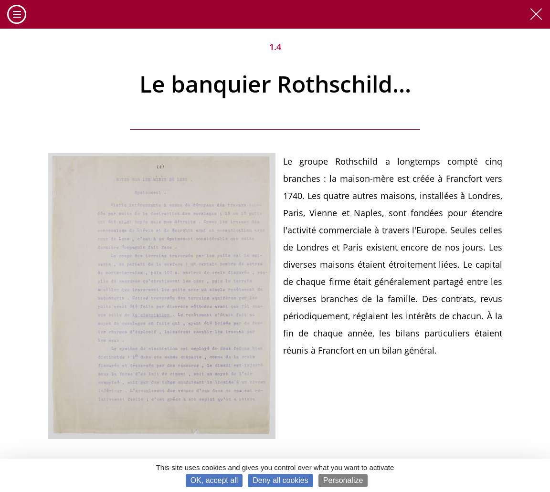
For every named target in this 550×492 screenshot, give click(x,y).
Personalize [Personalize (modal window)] (343, 480)
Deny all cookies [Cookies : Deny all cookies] (280, 480)
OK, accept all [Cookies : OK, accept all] (214, 480)
